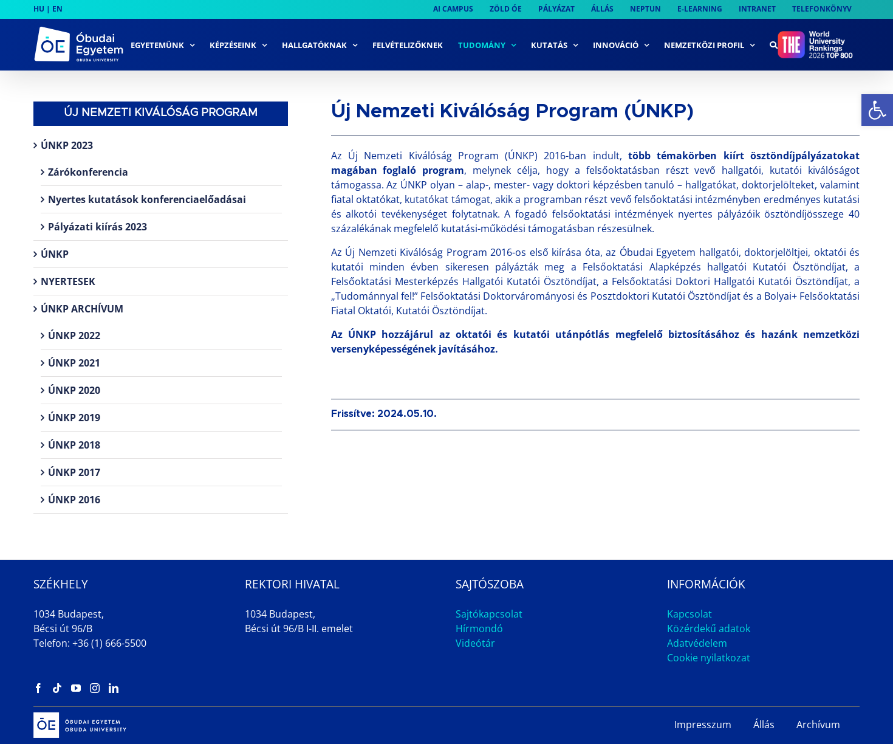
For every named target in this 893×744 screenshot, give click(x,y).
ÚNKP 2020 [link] (74, 390)
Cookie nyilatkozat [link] (708, 657)
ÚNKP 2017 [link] (74, 472)
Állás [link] (764, 724)
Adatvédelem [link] (697, 643)
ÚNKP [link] (55, 254)
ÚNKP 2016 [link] (74, 499)
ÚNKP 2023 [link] (67, 145)
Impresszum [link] (702, 724)
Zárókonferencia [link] (88, 172)
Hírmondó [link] (479, 628)
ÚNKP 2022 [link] (74, 335)
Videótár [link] (475, 643)
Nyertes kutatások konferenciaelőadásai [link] (147, 199)
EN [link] (57, 9)
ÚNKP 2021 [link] (74, 363)
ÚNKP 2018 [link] (74, 445)
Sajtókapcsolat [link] (489, 614)
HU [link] (38, 9)
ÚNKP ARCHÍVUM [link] (82, 308)
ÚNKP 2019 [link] (74, 417)
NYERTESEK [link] (68, 281)
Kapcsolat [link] (689, 614)
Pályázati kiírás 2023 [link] (97, 226)
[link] (877, 110)
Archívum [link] (818, 724)
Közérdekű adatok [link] (708, 628)
